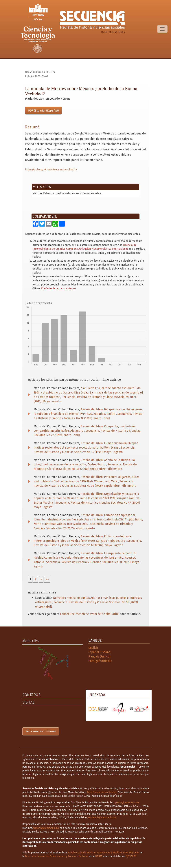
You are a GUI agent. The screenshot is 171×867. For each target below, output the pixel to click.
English (93, 647)
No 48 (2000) (33, 72)
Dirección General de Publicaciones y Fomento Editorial (56, 856)
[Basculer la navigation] (162, 29)
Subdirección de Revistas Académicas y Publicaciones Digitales (103, 852)
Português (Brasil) (100, 661)
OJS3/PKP (131, 856)
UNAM (98, 856)
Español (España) (99, 652)
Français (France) (99, 656)
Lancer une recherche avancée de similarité (89, 614)
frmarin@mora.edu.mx (46, 828)
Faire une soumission (41, 731)
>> (47, 579)
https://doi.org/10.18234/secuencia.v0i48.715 (51, 169)
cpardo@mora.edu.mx (126, 802)
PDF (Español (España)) (43, 110)
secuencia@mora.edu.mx (102, 817)
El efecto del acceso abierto (58, 288)
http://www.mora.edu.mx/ (102, 792)
